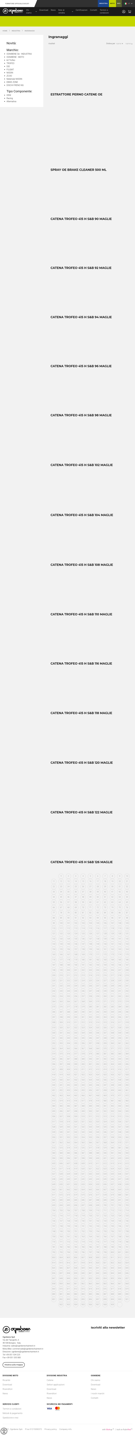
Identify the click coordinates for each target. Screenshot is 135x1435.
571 (127, 1142)
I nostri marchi (97, 1393)
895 (83, 1299)
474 (61, 1101)
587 (83, 1153)
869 (53, 1289)
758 (127, 1231)
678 (105, 1195)
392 (105, 1059)
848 (61, 1278)
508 (68, 1116)
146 (75, 944)
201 (75, 970)
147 (83, 944)
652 (75, 1184)
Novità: (11, 43)
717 (68, 1216)
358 (97, 1043)
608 (75, 1163)
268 (83, 1001)
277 (68, 1007)
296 (127, 1012)
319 (53, 1028)
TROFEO (10, 63)
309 (61, 1022)
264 (53, 1001)
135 (75, 939)
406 (127, 1064)
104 (90, 923)
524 (105, 1122)
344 (75, 1038)
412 (90, 1069)
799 (105, 1252)
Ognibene (95, 1376)
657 (112, 1184)
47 (76, 897)
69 (76, 907)
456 (90, 1090)
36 (76, 892)
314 (97, 1022)
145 (68, 944)
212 (75, 975)
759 (53, 1237)
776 (97, 1242)
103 (83, 923)
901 (127, 1299)
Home (5, 31)
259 (97, 996)
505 (127, 1111)
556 (97, 1137)
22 (54, 886)
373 (127, 1048)
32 (127, 886)
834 (119, 1268)
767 (112, 1237)
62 (105, 902)
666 (97, 1190)
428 (127, 1075)
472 (127, 1095)
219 (127, 975)
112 (68, 928)
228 (112, 981)
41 (112, 892)
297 (53, 1017)
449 (119, 1085)
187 (53, 965)
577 (90, 1148)
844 (112, 1273)
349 (112, 1038)
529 (61, 1127)
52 (112, 897)
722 (105, 1216)
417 (127, 1069)
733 (105, 1221)
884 (83, 1294)
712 (112, 1210)
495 (53, 1111)
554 (83, 1137)
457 (97, 1090)
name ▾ (119, 43)
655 (97, 1184)
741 (83, 1226)
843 (105, 1273)
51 (105, 897)
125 (83, 934)
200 (68, 970)
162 (112, 949)
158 (83, 949)
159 (90, 949)
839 (75, 1273)
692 (127, 1200)
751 (75, 1231)
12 (61, 881)
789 (112, 1247)
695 (68, 1205)
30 (112, 886)
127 (97, 934)
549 (127, 1132)
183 (105, 960)
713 (119, 1210)
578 (97, 1148)
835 (127, 1268)
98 (127, 918)
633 (97, 1174)
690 (112, 1200)
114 (83, 928)
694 (61, 1205)
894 (75, 1299)
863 (90, 1284)
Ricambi (6, 1380)
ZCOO (9, 76)
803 (53, 1257)
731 (90, 1221)
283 (112, 1007)
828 (75, 1268)
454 (75, 1090)
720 (90, 1216)
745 (112, 1226)
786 (90, 1247)
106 (105, 923)
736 (127, 1221)
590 (105, 1153)
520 (75, 1122)
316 (112, 1022)
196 (119, 965)
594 (53, 1158)
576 (83, 1148)
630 (75, 1174)
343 (68, 1038)
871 (68, 1289)
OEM (9, 95)
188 (61, 965)
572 (53, 1148)
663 (75, 1190)
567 (97, 1142)
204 (97, 970)
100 (61, 923)
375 (61, 1054)
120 (127, 928)
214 (90, 975)
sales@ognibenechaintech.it (23, 1346)
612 (105, 1163)
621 (90, 1169)
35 (68, 892)
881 (61, 1294)
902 (61, 1304)
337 (105, 1033)
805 (68, 1257)
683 (61, 1200)
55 (54, 902)
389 (83, 1059)
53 (120, 897)
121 (53, 934)
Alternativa (11, 101)
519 (68, 1122)
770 (53, 1242)
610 (90, 1163)
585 (68, 1153)
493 (119, 1106)
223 (75, 981)
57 (68, 902)
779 (119, 1242)
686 (83, 1200)
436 (105, 1080)
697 (83, 1205)
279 (83, 1007)
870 (61, 1289)
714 (127, 1210)
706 (68, 1210)
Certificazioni (82, 10)
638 (53, 1179)
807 (83, 1257)
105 (97, 923)
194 (105, 965)
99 (54, 923)
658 (119, 1184)
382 (112, 1054)
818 (83, 1263)
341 (53, 1038)
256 (75, 996)
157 (75, 949)
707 (75, 1210)
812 (119, 1257)
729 (75, 1221)
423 (90, 1075)
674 (75, 1195)
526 (119, 1122)
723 (112, 1216)
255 (68, 996)
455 (83, 1090)
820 (97, 1263)
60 (90, 902)
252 (127, 991)
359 (105, 1043)
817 (75, 1263)
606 (61, 1163)
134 (68, 939)
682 (53, 1200)
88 (54, 918)
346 (90, 1038)
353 (61, 1043)
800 (112, 1252)
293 (105, 1012)
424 (97, 1075)
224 (83, 981)
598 (83, 1158)
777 (105, 1242)
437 (112, 1080)
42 (120, 892)
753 (90, 1231)
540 (61, 1132)
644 (97, 1179)
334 (83, 1033)
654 (90, 1184)
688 (97, 1200)
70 (83, 907)
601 (105, 1158)
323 (83, 1028)
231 (53, 986)
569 (112, 1142)
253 (53, 996)
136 (83, 939)
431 (68, 1080)
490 (97, 1106)
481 (112, 1101)
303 (97, 1017)
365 (68, 1048)
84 (105, 913)
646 (112, 1179)
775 (90, 1242)
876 (105, 1289)
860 (68, 1284)
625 (119, 1169)
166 (61, 954)
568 (105, 1142)
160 (97, 949)
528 (53, 1127)
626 (127, 1169)
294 (112, 1012)
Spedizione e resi (10, 1417)
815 (61, 1263)
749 (61, 1231)
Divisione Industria (57, 1376)
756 (112, 1231)
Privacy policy (50, 1429)
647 (119, 1179)
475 (68, 1101)
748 (53, 1231)
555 (90, 1137)
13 (68, 881)
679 (112, 1195)
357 (90, 1043)
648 (127, 1179)
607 (68, 1163)
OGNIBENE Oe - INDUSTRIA (19, 54)
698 (90, 1205)
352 (53, 1043)
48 (83, 897)
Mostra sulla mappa (14, 1365)
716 (61, 1216)
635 (112, 1174)
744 (105, 1226)
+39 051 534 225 (13, 1354)
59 (83, 902)
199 (61, 970)
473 (53, 1101)
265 (61, 1001)
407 (53, 1069)
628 (61, 1174)
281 (97, 1007)
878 (119, 1289)
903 (68, 1304)
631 (83, 1174)
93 (90, 918)
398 (68, 1064)
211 (68, 975)
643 (90, 1179)
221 (61, 981)
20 (120, 881)
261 (112, 996)
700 (105, 1205)
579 (105, 1148)
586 (75, 1153)
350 (119, 1038)
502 (105, 1111)
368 (90, 1048)
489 (90, 1106)
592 (119, 1153)
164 (127, 949)
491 (105, 1106)
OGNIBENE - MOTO (15, 57)
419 (61, 1075)
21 (127, 881)
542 (75, 1132)
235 (83, 986)
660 (53, 1190)
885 (90, 1294)
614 (119, 1163)
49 (90, 897)
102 (75, 923)
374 (53, 1054)
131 (127, 934)
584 (61, 1153)
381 (105, 1054)
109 (127, 923)
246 (83, 991)
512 (97, 1116)
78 (61, 913)
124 (75, 934)
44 (54, 897)
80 (76, 913)
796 (83, 1252)
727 (61, 1221)
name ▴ (129, 43)
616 (53, 1169)
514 (112, 1116)
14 (76, 881)
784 (75, 1247)
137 (90, 939)
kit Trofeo (11, 60)
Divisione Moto (10, 1376)
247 (90, 991)
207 (119, 970)
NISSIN (10, 72)
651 (68, 1184)
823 (119, 1263)
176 (53, 960)
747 (127, 1226)
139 (105, 939)
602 (112, 1158)
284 (119, 1007)
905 (83, 1304)
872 (75, 1289)
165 (53, 954)
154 (53, 949)
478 (90, 1101)
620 (83, 1169)
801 (119, 1252)
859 (61, 1284)
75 (120, 907)
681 (127, 1195)
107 (112, 923)
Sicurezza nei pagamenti (60, 1404)
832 (105, 1268)
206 (112, 970)
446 (97, 1085)
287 (61, 1012)
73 (105, 907)
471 (119, 1095)
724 (119, 1216)
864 (97, 1284)
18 (105, 881)
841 (90, 1273)
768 (119, 1237)
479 (97, 1101)
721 (97, 1216)
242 (53, 991)
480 (105, 1101)
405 (119, 1064)
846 (127, 1273)
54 (127, 897)
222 (68, 981)
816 (68, 1263)
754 (97, 1231)
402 (97, 1064)
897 (97, 1299)
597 (75, 1158)
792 (53, 1252)
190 (75, 965)
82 (90, 913)
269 (90, 1001)
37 (83, 892)
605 (53, 1163)
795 (75, 1252)
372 (119, 1048)
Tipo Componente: (19, 91)
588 (90, 1153)
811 (112, 1257)
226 (97, 981)
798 (97, 1252)
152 (119, 944)
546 (105, 1132)
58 (76, 902)
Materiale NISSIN (14, 79)
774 (83, 1242)
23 (61, 886)
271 (105, 1001)
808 (90, 1257)
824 (127, 1263)
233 (68, 986)
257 (83, 996)
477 (83, 1101)
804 (61, 1257)
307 (127, 1017)
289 (75, 1012)
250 (112, 991)
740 (75, 1226)
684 (68, 1200)
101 (68, 923)
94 (98, 918)
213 (83, 975)
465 (75, 1095)
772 (68, 1242)
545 (97, 1132)
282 (105, 1007)
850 (75, 1278)
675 (83, 1195)
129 (112, 934)
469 (105, 1095)
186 (127, 960)
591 (112, 1153)
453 (68, 1090)
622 (97, 1169)
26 (83, 886)
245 (75, 991)
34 (61, 892)
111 (61, 928)
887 (105, 1294)
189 (68, 965)
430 (61, 1080)
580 (112, 1148)
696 (75, 1205)
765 (97, 1237)
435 (97, 1080)
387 (68, 1059)
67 (61, 907)
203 (90, 970)
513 (105, 1116)
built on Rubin (124, 1429)
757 (119, 1231)
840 (83, 1273)
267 (75, 1001)
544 (90, 1132)
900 (119, 1299)
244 (68, 991)
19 (112, 881)
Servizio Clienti (11, 1404)
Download (43, 10)
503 (112, 1111)
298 (61, 1017)
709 (90, 1210)
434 (90, 1080)
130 (119, 934)
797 (90, 1252)
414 (105, 1069)
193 (97, 965)
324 (90, 1028)
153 (127, 944)
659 (127, 1184)
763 (83, 1237)
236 (90, 986)
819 (90, 1263)
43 (127, 892)
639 (61, 1179)
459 (112, 1090)
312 (83, 1022)
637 (127, 1174)
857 (127, 1278)
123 (68, 934)
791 (127, 1247)
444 (83, 1085)
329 (127, 1028)
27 (90, 886)
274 (127, 1001)
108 (119, 923)
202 (83, 970)
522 (90, 1122)
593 (127, 1153)
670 (127, 1190)
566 (90, 1142)
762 (75, 1237)
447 (105, 1085)
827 (68, 1268)
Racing (10, 98)
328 (119, 1028)
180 (83, 960)
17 (98, 881)
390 (90, 1059)
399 (75, 1064)
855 (112, 1278)
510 (83, 1116)
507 (61, 1116)
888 (112, 1294)
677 (97, 1195)
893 (68, 1299)
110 (53, 928)
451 (53, 1090)
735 (119, 1221)
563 (68, 1142)
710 (97, 1210)
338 (112, 1033)
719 (83, 1216)
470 (112, 1095)
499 (83, 1111)
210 (61, 975)
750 (68, 1231)
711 (105, 1210)
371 (112, 1048)
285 (127, 1007)
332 (68, 1033)
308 (53, 1022)
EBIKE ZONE (12, 82)
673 (68, 1195)
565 (83, 1142)
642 (83, 1179)
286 (53, 1012)
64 (120, 902)
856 (119, 1278)
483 (127, 1101)
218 (119, 975)
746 (119, 1226)
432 (75, 1080)
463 (61, 1095)
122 (61, 934)
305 (112, 1017)
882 (68, 1294)
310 (68, 1022)
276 (61, 1007)
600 (97, 1158)
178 (68, 960)
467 (90, 1095)
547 (112, 1132)
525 (112, 1122)
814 (53, 1263)
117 (105, 928)
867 (119, 1284)
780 (127, 1242)
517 (53, 1122)
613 (112, 1163)
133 (61, 939)
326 (105, 1028)
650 (61, 1184)
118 (112, 928)
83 (98, 913)
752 (83, 1231)
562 (61, 1142)
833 (112, 1268)
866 (112, 1284)
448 (112, 1085)
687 (90, 1200)
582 (127, 1148)
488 (83, 1106)
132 (53, 939)
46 (68, 897)
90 (68, 918)
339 (119, 1033)
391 (97, 1059)
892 (61, 1299)
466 (83, 1095)
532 (83, 1127)
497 (68, 1111)
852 (90, 1278)
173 (112, 954)
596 (68, 1158)
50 (98, 897)
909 (112, 1304)
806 (75, 1257)
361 (119, 1043)
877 (112, 1289)
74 (112, 907)
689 (105, 1200)
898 (105, 1299)
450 (127, 1085)
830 (90, 1268)
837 (61, 1273)
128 (105, 934)
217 (112, 975)
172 (105, 954)
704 (53, 1210)
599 (90, 1158)
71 (90, 907)
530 (68, 1127)
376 (68, 1054)
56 (61, 902)
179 (75, 960)
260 (105, 996)
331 (61, 1033)
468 (97, 1095)
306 (119, 1017)
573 (61, 1148)
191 (83, 965)
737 (53, 1226)
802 (127, 1252)
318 (127, 1022)
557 (105, 1137)
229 (119, 981)
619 (75, 1169)
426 (112, 1075)
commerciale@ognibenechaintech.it (27, 1349)
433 (83, 1080)
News (53, 10)
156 (68, 949)
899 (112, 1299)
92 (83, 918)
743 (97, 1226)
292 (97, 1012)
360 (112, 1043)
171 (97, 954)
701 (112, 1205)
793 (61, 1252)
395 (127, 1059)
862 (83, 1284)
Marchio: (13, 50)
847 (53, 1278)
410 (75, 1069)
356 (83, 1043)
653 (83, 1184)
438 (119, 1080)
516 (127, 1116)
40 (105, 892)
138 (97, 939)
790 (119, 1247)
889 (119, 1294)
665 (90, 1190)
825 (53, 1268)
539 (53, 1132)
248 (97, 991)
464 (68, 1095)
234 (75, 986)
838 (68, 1273)
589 (97, 1153)
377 (75, 1054)
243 (61, 991)
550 (53, 1137)
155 (61, 949)
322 (75, 1028)
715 (53, 1216)
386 (61, 1059)
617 (61, 1169)
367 (83, 1048)
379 (90, 1054)
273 (119, 1001)
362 (127, 1043)
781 (53, 1247)
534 (97, 1127)
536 (112, 1127)
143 (53, 944)
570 (119, 1142)
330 (53, 1033)
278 (75, 1007)
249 (105, 991)
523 (97, 1122)
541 (68, 1132)
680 (119, 1195)
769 (127, 1237)
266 (68, 1001)
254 (61, 996)
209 (53, 975)
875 (97, 1289)
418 (53, 1075)
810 (105, 1257)
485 (61, 1106)
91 (76, 918)
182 (97, 960)
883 (75, 1294)
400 (83, 1064)
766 (105, 1237)
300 (75, 1017)
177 (61, 960)
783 (68, 1247)
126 (90, 934)
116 (97, 928)
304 (105, 1017)
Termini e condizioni (104, 11)
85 (112, 913)
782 (61, 1247)
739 (68, 1226)
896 (90, 1299)
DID (8, 66)
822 (112, 1263)
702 (119, 1205)
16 (90, 881)
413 (97, 1069)
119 (119, 928)
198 (53, 970)
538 (127, 1127)
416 (119, 1069)
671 (53, 1195)
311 (75, 1022)
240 (119, 986)
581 (119, 1148)
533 (90, 1127)
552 (68, 1137)
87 (127, 913)
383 (119, 1054)
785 (83, 1247)
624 (112, 1169)
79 (68, 913)
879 (127, 1289)
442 (68, 1085)
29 (105, 886)
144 (61, 944)
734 (112, 1221)
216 (105, 975)
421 (75, 1075)
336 (97, 1033)
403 (105, 1064)
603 (119, 1158)
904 (75, 1304)
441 (61, 1085)
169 (83, 954)
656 (105, 1184)
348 (105, 1038)
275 (53, 1007)
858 (53, 1284)
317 (119, 1022)
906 (90, 1304)
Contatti (93, 10)
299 (68, 1017)
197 (127, 965)
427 (119, 1075)
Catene (50, 1380)
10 (127, 876)
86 (120, 913)
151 (112, 944)
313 (90, 1022)
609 (83, 1163)
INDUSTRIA (16, 31)
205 (105, 970)
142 (127, 939)
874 (90, 1289)
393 (112, 1059)
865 (105, 1284)
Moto (112, 3)
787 (97, 1247)
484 (53, 1106)
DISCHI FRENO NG (15, 85)
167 (68, 954)
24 (68, 886)
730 (83, 1221)
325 (97, 1028)
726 (53, 1221)
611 (97, 1163)
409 (68, 1069)
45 (61, 897)
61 (98, 902)
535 (105, 1127)
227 (105, 981)
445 (90, 1085)
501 (97, 1111)
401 (90, 1064)
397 (61, 1064)
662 (68, 1190)
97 (120, 918)
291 (90, 1012)
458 (105, 1090)
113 (75, 928)
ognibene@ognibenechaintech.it (25, 1351)
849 (68, 1278)
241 (127, 986)
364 (61, 1048)
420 (68, 1075)
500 (90, 1111)
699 (97, 1205)
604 (127, 1158)
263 (127, 996)
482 (119, 1101)
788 (105, 1247)
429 (53, 1080)
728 (68, 1221)
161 (105, 949)
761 (68, 1237)
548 (119, 1132)
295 (119, 1012)
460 (119, 1090)
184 (112, 960)
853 (97, 1278)
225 (90, 981)
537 (119, 1127)
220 (53, 981)
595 (61, 1158)
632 (90, 1174)
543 (83, 1132)
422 (83, 1075)
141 (119, 939)
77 (54, 913)
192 (90, 965)
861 (75, 1284)
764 (90, 1237)
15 (83, 881)
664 (83, 1190)
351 (127, 1038)
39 (98, 892)
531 (75, 1127)
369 (97, 1048)
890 (127, 1294)
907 (97, 1304)
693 (53, 1205)
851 (83, 1278)
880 (53, 1294)
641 (75, 1179)
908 (105, 1304)
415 (112, 1069)
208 (127, 970)
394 (119, 1059)
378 (83, 1054)
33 (54, 892)
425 (105, 1075)
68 (68, 907)
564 (75, 1142)
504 (119, 1111)
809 (97, 1257)
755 (105, 1231)
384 (127, 1054)
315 (105, 1022)
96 (112, 918)
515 (119, 1116)
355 (75, 1043)
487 (75, 1106)
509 (75, 1116)
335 (90, 1033)
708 (83, 1210)
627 (53, 1174)
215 (97, 975)
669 (119, 1190)
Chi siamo (29, 11)
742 (90, 1226)
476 (75, 1101)
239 (112, 986)
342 (61, 1038)
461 (127, 1090)
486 (68, 1106)
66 (54, 907)
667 (105, 1190)
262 (119, 996)
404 (112, 1064)
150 (105, 944)
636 (119, 1174)
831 (97, 1268)
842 (97, 1273)
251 (119, 991)
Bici (118, 3)
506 (53, 1116)
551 (61, 1137)
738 (61, 1226)
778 (112, 1242)
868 (127, 1284)
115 (90, 928)
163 (119, 949)
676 (90, 1195)
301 (83, 1017)
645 (105, 1179)
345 (83, 1038)
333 (75, 1033)
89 (61, 918)
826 (61, 1268)
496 (61, 1111)
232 (61, 986)
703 (127, 1205)
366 (75, 1048)
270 (97, 1001)
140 (112, 939)
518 (61, 1122)
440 (53, 1085)
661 (61, 1190)
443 (75, 1085)
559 (119, 1137)
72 (98, 907)
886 (97, 1294)
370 (105, 1048)
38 (90, 892)
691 (119, 1200)
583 (53, 1153)
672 (61, 1195)
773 (75, 1242)
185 (119, 960)
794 (68, 1252)
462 (53, 1095)
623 (105, 1169)
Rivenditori (8, 1389)
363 (53, 1048)
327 (112, 1028)
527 (127, 1122)
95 (105, 918)
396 (53, 1064)
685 (75, 1200)
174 (119, 954)
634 (105, 1174)
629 (68, 1174)
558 (112, 1137)
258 (90, 996)
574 (68, 1148)
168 (75, 954)
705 (61, 1210)
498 (75, 1111)
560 (127, 1137)
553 (75, 1137)
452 (61, 1090)
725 (127, 1216)
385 (53, 1059)
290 (83, 1012)
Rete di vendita (61, 11)
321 (68, 1028)
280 (90, 1007)
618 (68, 1169)
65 (127, 902)
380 (97, 1054)
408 (61, 1069)
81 (83, 913)
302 (90, 1017)
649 (53, 1184)
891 (53, 1299)
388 (75, 1059)
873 (83, 1289)
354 (68, 1043)
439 (127, 1080)
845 (119, 1273)
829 (83, 1268)
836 (53, 1273)
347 (97, 1038)
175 (127, 954)
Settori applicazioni (55, 1384)
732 (97, 1221)
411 (83, 1069)
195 (112, 965)
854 (105, 1278)
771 (61, 1242)
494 (127, 1106)
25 (76, 886)
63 (112, 902)
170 (90, 954)
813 (127, 1257)
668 (112, 1190)
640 (68, 1179)
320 (61, 1028)
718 (75, 1216)
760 (61, 1237)
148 (90, 944)
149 (97, 944)
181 (90, 960)
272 (112, 1001)
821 (105, 1263)
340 (127, 1033)
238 (105, 986)
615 (127, 1163)
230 (127, 981)
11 (54, 881)
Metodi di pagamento (12, 1413)
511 (90, 1116)
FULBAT (10, 69)
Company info (65, 1429)
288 (68, 1012)
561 (53, 1142)
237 (97, 986)
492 (112, 1106)
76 (127, 907)
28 (98, 886)
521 (83, 1122)
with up (108, 1429)
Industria (103, 3)
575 (75, 1148)
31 (120, 886)
